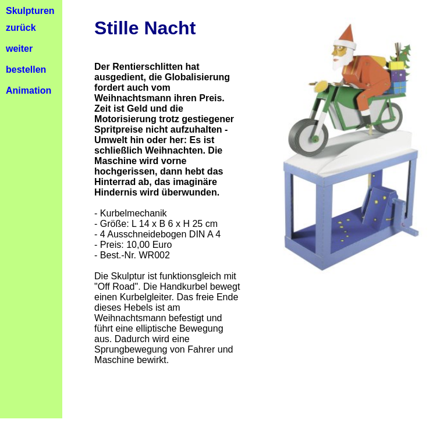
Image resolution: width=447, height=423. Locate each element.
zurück (21, 28)
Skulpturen (30, 11)
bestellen (26, 69)
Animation (28, 90)
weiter (19, 49)
